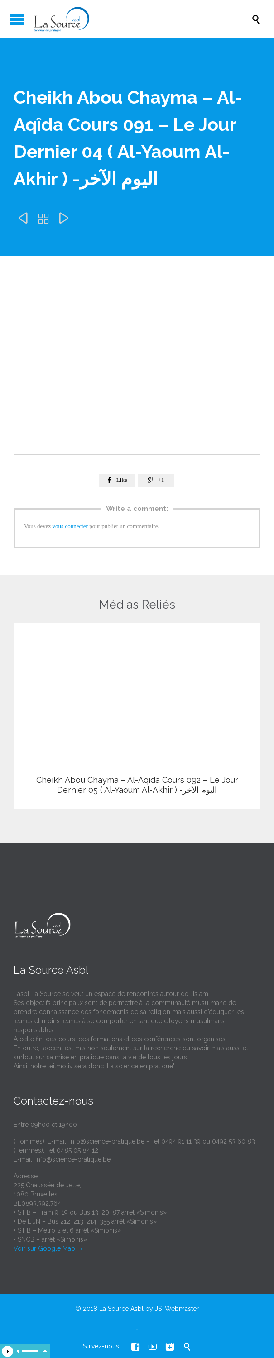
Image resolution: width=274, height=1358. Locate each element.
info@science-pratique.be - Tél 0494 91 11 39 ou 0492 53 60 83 (162, 1141)
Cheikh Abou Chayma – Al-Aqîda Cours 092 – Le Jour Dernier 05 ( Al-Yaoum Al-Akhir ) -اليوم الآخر (137, 785)
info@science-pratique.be (73, 1159)
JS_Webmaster (177, 1308)
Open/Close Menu (17, 19)
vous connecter (70, 526)
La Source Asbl (121, 1308)
